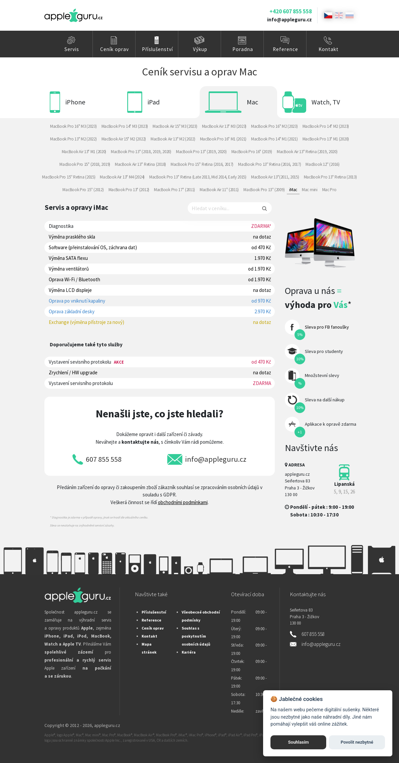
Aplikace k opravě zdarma (330, 424)
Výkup (200, 49)
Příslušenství (157, 49)
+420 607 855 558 (290, 11)
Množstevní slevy (322, 375)
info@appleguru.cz (289, 19)
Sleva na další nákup (325, 400)
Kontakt (329, 49)
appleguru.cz (107, 725)
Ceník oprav (114, 49)
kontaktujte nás (140, 442)
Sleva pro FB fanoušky (327, 327)
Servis (71, 49)
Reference (285, 49)
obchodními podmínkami (183, 502)
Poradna (242, 49)
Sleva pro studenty (324, 351)
